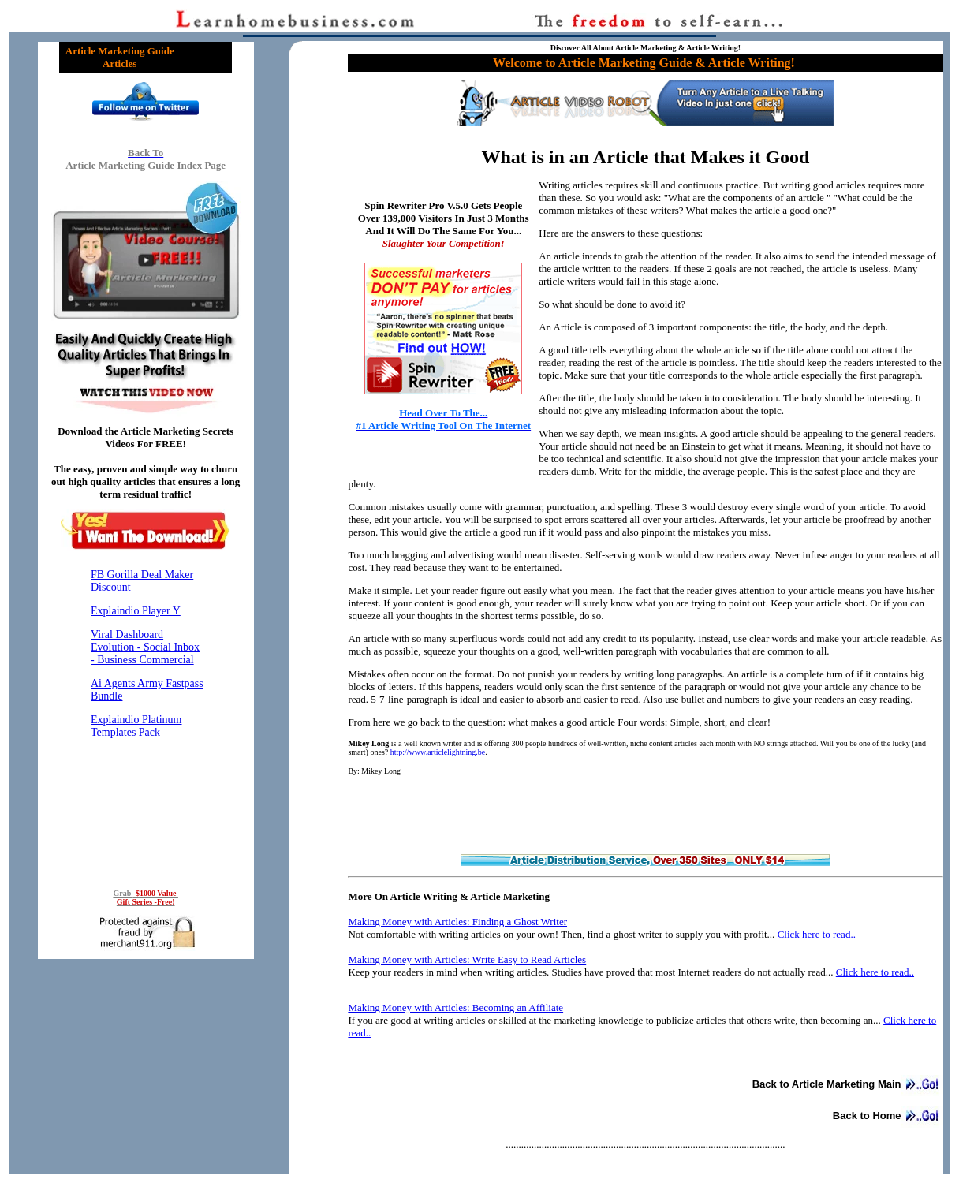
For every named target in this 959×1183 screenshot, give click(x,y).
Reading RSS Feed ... (146, 716)
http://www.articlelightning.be (437, 752)
